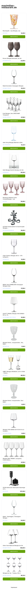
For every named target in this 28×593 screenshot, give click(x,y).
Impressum (14, 587)
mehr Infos (14, 36)
